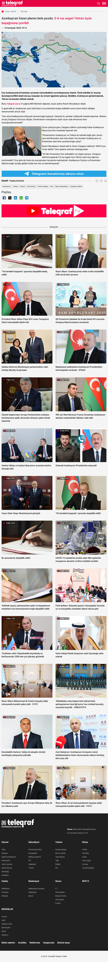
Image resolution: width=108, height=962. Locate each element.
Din (56, 868)
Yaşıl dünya (60, 857)
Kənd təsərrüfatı (35, 849)
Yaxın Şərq (86, 860)
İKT (29, 860)
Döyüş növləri (60, 896)
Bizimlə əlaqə (63, 942)
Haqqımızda (48, 942)
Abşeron (5, 935)
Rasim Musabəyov (61, 186)
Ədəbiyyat (32, 892)
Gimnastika (60, 892)
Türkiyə (15, 186)
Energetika (32, 853)
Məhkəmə (5, 888)
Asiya (84, 857)
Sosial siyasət (60, 849)
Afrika (84, 849)
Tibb (57, 860)
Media (57, 864)
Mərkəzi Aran (7, 924)
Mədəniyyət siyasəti (36, 888)
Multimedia (34, 942)
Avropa (85, 864)
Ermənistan (31, 186)
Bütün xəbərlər (8, 942)
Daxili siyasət (7, 868)
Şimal (4, 931)
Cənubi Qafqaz (43, 186)
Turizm (31, 868)
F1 (56, 888)
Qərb (3, 920)
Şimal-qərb (6, 928)
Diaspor (5, 853)
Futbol (58, 903)
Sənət (30, 896)
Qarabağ (5, 871)
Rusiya (22, 186)
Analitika (5, 875)
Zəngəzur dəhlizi (76, 186)
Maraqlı (5, 896)
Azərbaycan (6, 186)
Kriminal (5, 892)
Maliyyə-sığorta (34, 857)
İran (51, 186)
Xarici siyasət (7, 864)
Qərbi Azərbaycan (9, 857)
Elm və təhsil (60, 853)
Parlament (6, 860)
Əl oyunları (59, 899)
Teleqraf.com (12, 104)
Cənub (4, 917)
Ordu (4, 849)
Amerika (85, 853)
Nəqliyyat (32, 864)
